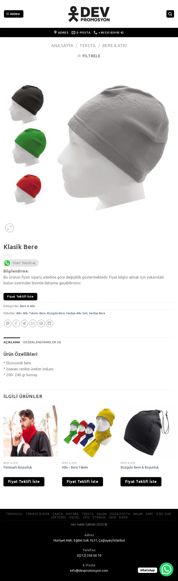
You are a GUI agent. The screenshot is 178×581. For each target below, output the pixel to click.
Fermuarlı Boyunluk (17, 467)
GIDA (112, 517)
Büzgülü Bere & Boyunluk (140, 467)
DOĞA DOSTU (120, 513)
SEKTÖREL (59, 517)
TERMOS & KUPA (37, 513)
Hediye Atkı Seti (77, 313)
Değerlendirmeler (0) (42, 342)
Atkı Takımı (30, 313)
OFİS (86, 517)
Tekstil (87, 45)
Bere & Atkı (114, 45)
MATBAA (72, 513)
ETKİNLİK (99, 517)
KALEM (102, 513)
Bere (42, 313)
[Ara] (170, 14)
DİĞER (123, 517)
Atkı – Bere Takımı (75, 467)
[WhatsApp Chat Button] (166, 569)
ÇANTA (58, 513)
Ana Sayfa (62, 45)
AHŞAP (138, 513)
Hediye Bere (97, 313)
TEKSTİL (88, 513)
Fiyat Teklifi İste (20, 296)
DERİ (149, 513)
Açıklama (11, 342)
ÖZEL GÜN (163, 513)
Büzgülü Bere (56, 313)
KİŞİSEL (75, 517)
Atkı (19, 313)
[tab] (11, 342)
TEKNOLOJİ (14, 513)
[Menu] (13, 14)
